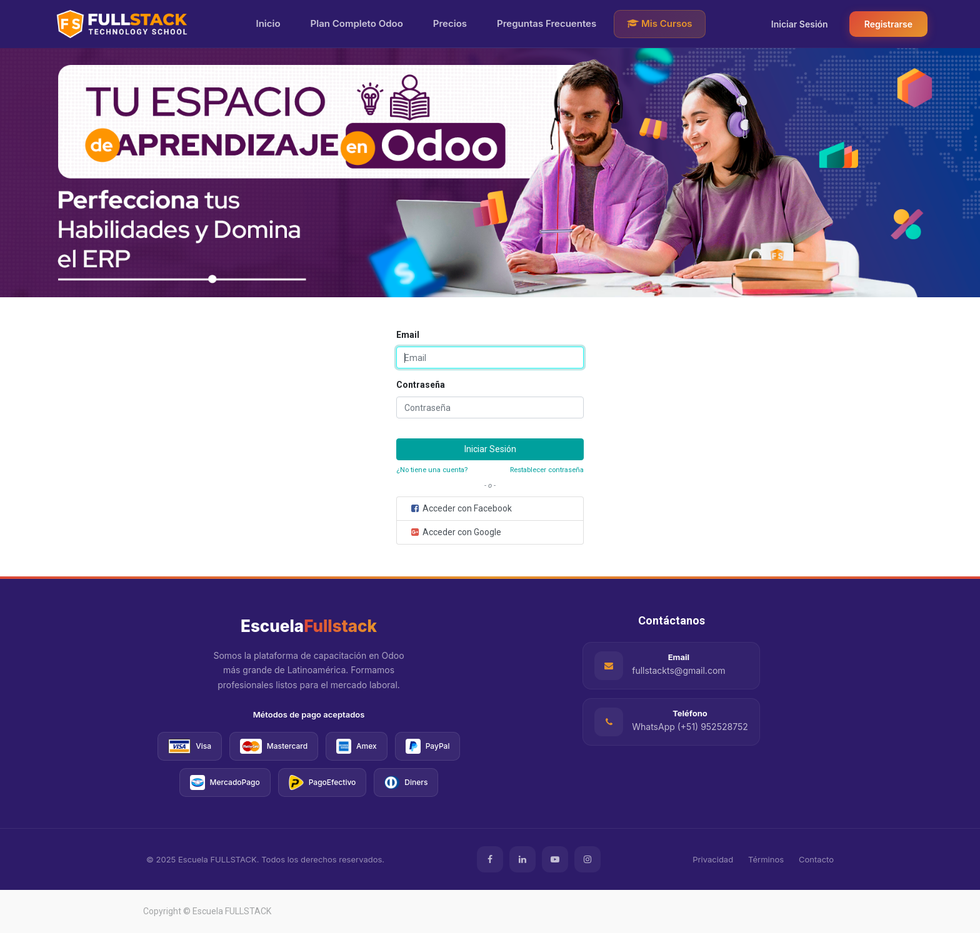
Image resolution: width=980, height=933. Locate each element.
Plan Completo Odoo (357, 23)
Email (407, 335)
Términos (766, 859)
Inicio (268, 23)
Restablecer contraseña (547, 470)
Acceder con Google (455, 532)
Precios (450, 23)
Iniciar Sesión (799, 24)
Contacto (816, 859)
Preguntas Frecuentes (546, 23)
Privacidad (712, 859)
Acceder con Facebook (460, 508)
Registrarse (888, 24)
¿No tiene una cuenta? (432, 470)
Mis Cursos (659, 23)
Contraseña (420, 385)
